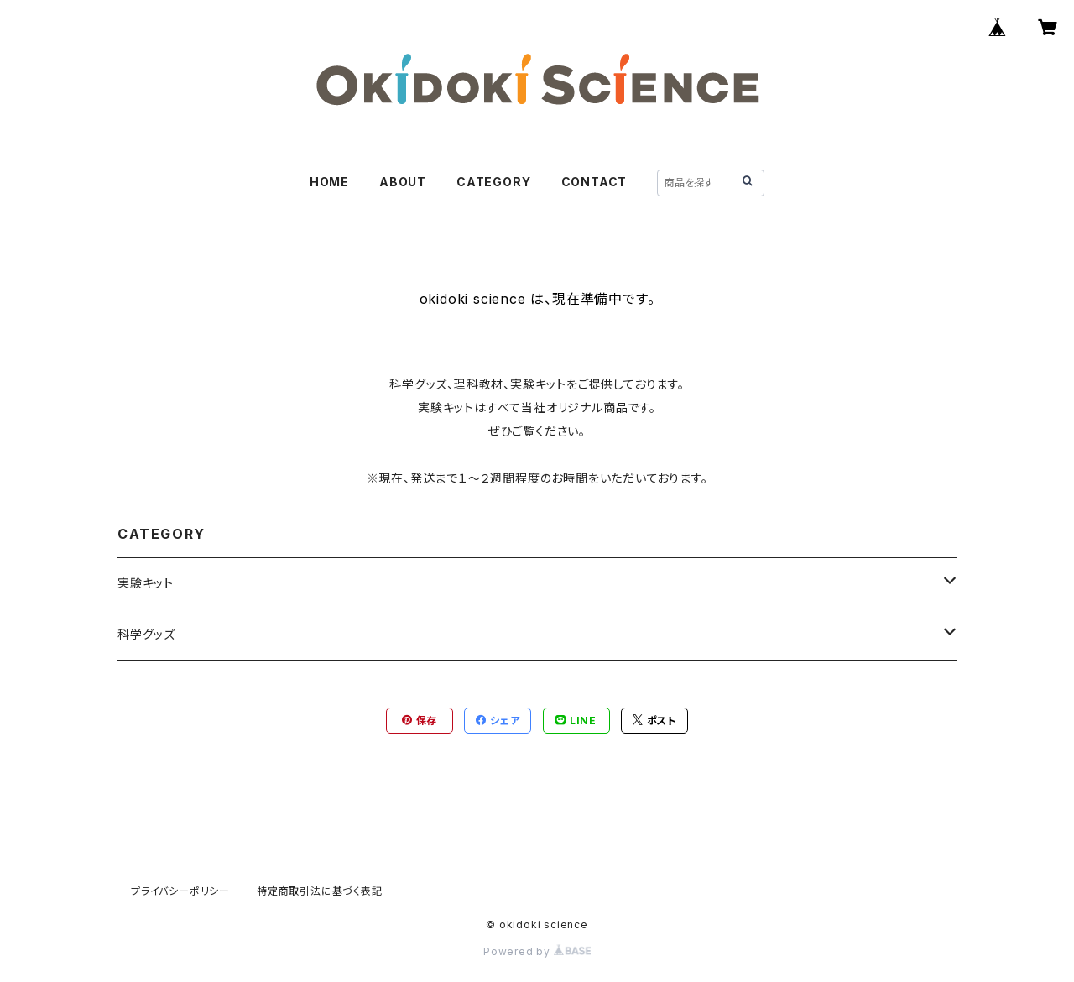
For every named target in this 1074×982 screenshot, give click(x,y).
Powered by (537, 951)
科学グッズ (146, 634)
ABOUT (402, 182)
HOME (329, 182)
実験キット (145, 583)
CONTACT (594, 182)
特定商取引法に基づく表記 (320, 891)
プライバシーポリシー (180, 891)
